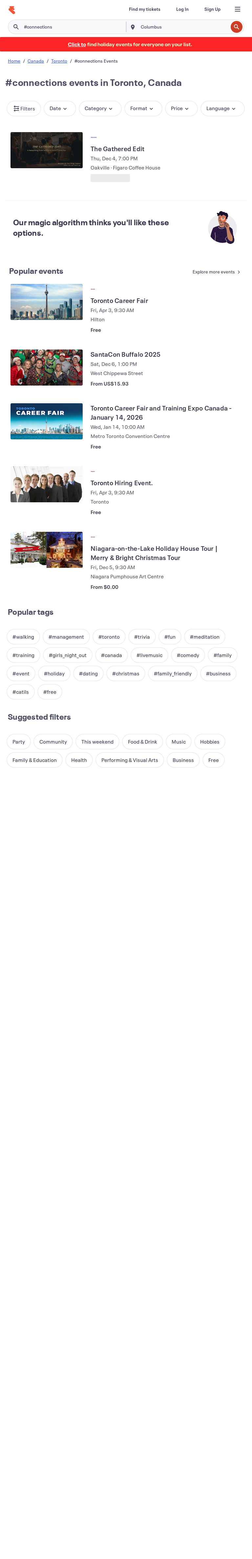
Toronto (59, 61)
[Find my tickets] (145, 9)
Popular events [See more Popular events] (36, 271)
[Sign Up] (212, 9)
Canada (36, 61)
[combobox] (184, 26)
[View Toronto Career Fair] (46, 302)
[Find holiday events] (77, 44)
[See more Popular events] (213, 272)
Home (14, 61)
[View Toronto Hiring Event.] (46, 484)
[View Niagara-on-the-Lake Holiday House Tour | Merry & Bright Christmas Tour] (46, 550)
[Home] (12, 10)
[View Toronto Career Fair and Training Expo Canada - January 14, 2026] (46, 421)
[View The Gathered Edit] (46, 150)
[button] (24, 108)
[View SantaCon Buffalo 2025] (46, 368)
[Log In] (182, 9)
